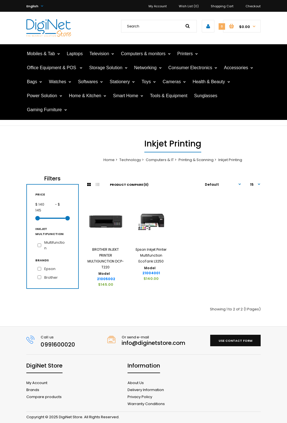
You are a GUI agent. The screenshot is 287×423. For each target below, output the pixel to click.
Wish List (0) (189, 6)
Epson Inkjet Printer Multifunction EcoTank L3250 (151, 255)
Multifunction (54, 245)
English (32, 6)
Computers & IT (160, 159)
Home (109, 159)
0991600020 (58, 344)
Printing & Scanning (196, 159)
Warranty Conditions (146, 403)
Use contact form (235, 340)
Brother (51, 277)
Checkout (253, 6)
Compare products (44, 396)
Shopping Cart (222, 6)
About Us (136, 382)
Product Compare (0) (129, 184)
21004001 (151, 273)
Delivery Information (146, 389)
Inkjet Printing (230, 159)
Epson (49, 268)
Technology (130, 159)
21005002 (106, 279)
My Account (158, 6)
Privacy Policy (140, 396)
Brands (32, 389)
